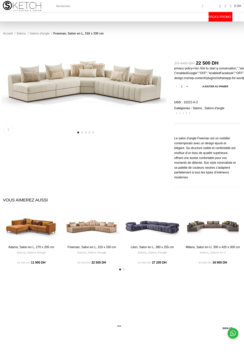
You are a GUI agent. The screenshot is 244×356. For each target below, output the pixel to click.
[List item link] (42, 322)
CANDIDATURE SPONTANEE (103, 329)
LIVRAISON (91, 317)
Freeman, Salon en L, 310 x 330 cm (91, 247)
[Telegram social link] (190, 113)
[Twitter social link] (180, 113)
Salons (21, 33)
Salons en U (218, 252)
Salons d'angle (40, 33)
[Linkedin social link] (186, 113)
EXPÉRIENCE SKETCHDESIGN (103, 304)
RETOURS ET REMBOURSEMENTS (106, 323)
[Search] (130, 6)
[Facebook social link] (176, 113)
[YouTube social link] (17, 332)
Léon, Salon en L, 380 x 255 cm (152, 247)
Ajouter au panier (215, 86)
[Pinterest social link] (183, 113)
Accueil (8, 33)
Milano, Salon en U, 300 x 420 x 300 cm (213, 247)
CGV (87, 310)
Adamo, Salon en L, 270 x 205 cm (31, 247)
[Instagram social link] (13, 332)
